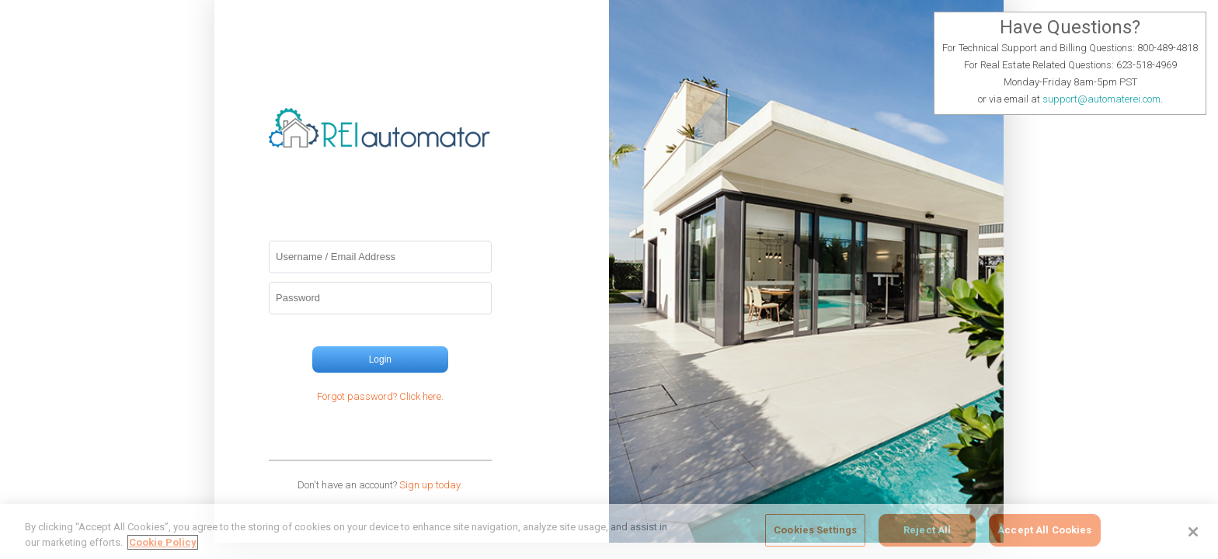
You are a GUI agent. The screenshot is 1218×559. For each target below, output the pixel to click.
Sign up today (429, 485)
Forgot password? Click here (379, 396)
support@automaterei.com (1101, 99)
